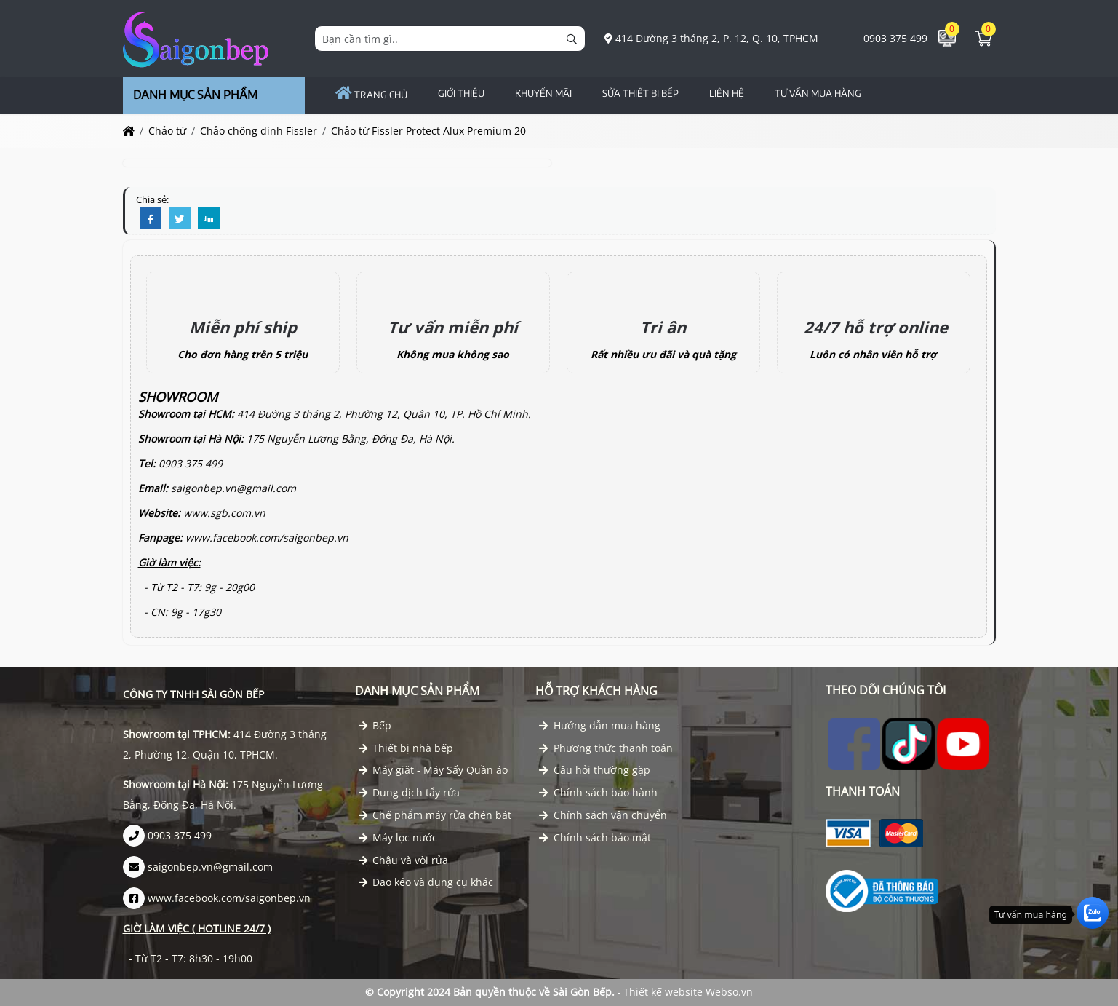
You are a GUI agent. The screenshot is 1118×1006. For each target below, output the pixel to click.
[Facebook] (150, 219)
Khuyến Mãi (543, 93)
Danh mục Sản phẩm (417, 691)
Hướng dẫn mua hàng (599, 725)
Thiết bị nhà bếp (406, 748)
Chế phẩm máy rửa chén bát (435, 815)
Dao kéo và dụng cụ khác (426, 882)
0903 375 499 (887, 38)
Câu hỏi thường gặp (594, 770)
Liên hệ (726, 93)
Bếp (375, 725)
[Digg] (209, 219)
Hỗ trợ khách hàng (596, 691)
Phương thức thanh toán (606, 748)
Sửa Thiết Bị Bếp (640, 93)
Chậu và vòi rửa (404, 860)
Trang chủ (371, 94)
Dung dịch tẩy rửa (409, 792)
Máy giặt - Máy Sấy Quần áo (433, 770)
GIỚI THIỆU (461, 93)
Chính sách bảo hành (598, 792)
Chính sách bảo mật (595, 837)
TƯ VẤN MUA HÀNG (818, 93)
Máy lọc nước (398, 837)
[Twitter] (179, 219)
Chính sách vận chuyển (603, 815)
